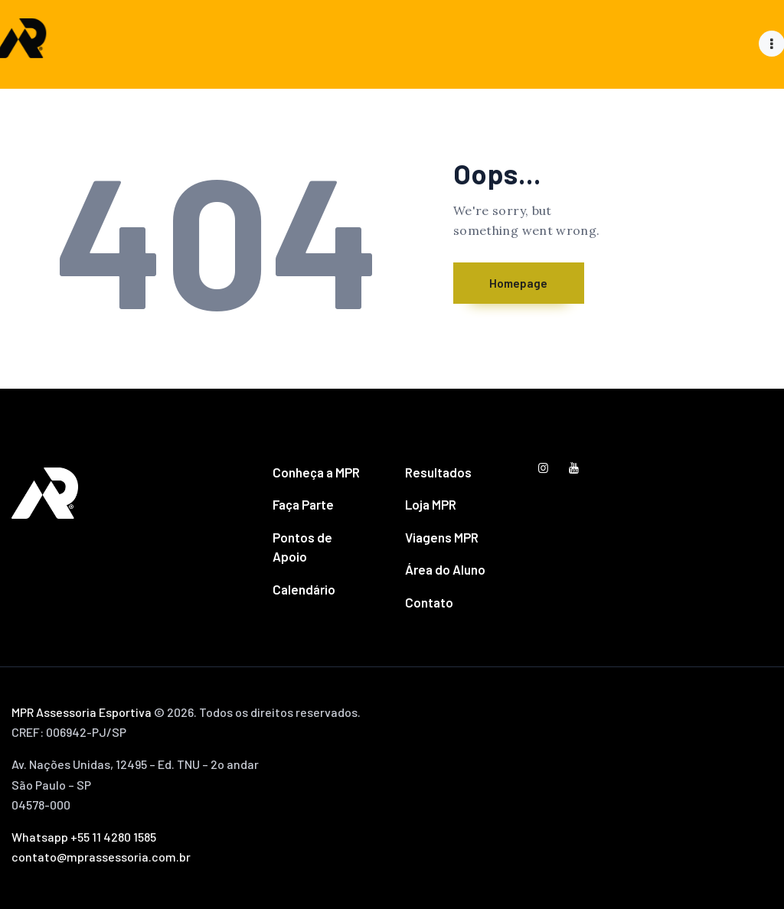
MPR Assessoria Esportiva (81, 712)
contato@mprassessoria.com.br (101, 856)
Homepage (534, 283)
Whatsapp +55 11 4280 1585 (83, 836)
